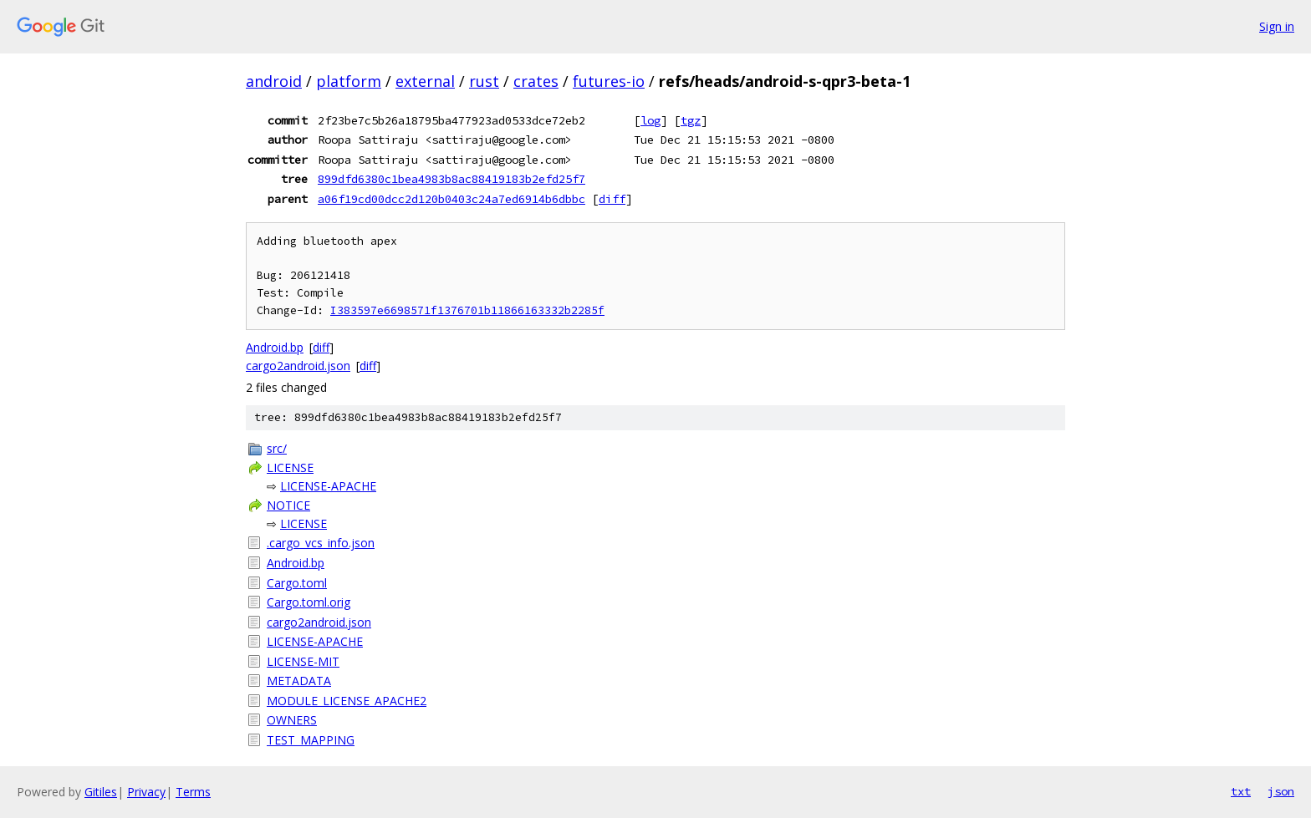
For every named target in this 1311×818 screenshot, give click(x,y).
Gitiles (100, 792)
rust (484, 81)
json (1281, 791)
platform (348, 81)
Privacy (146, 792)
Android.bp (275, 347)
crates (536, 81)
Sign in (1276, 26)
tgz (691, 120)
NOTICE (288, 505)
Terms (193, 792)
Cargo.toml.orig (308, 602)
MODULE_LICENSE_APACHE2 (346, 701)
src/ (277, 448)
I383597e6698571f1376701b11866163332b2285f (467, 310)
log (650, 120)
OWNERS (292, 720)
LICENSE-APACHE (328, 486)
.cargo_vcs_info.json (321, 543)
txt (1241, 791)
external (425, 81)
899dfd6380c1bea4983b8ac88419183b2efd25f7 (451, 178)
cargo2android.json (298, 365)
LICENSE (290, 467)
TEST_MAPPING (311, 740)
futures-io (609, 81)
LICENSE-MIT (303, 661)
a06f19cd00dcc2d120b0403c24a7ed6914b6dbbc (451, 198)
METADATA (299, 680)
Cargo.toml (297, 583)
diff (612, 198)
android (274, 81)
